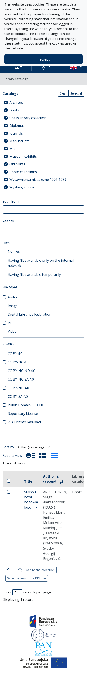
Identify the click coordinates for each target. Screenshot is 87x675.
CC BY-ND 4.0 (18, 388)
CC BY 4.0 (15, 353)
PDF (11, 322)
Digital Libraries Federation (29, 314)
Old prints (17, 164)
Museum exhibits (23, 156)
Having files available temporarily (34, 274)
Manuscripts (19, 141)
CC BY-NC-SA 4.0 (21, 379)
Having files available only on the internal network (41, 263)
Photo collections (23, 171)
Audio (12, 297)
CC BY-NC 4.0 (18, 362)
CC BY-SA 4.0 (18, 396)
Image (13, 305)
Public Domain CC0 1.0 (25, 405)
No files (14, 251)
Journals (16, 133)
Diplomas (17, 125)
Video (12, 331)
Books (14, 110)
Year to (8, 221)
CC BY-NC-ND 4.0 (21, 370)
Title (28, 481)
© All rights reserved (24, 422)
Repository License (23, 413)
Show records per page (27, 592)
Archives (16, 102)
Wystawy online (21, 187)
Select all (76, 93)
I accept (44, 59)
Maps (13, 148)
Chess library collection (27, 118)
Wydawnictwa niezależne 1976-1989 (37, 179)
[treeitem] (43, 102)
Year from (11, 201)
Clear (63, 93)
